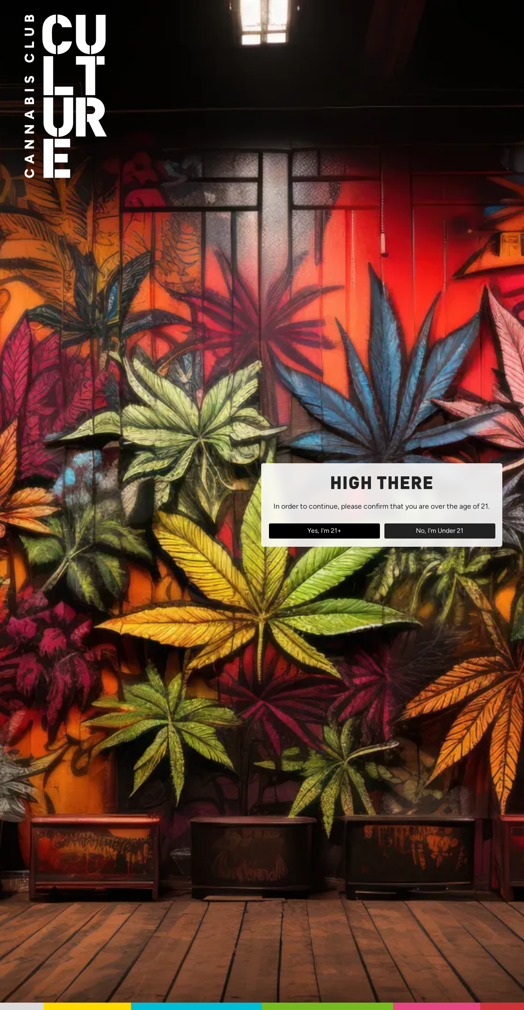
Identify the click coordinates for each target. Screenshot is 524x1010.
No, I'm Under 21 (439, 530)
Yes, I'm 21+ (324, 530)
